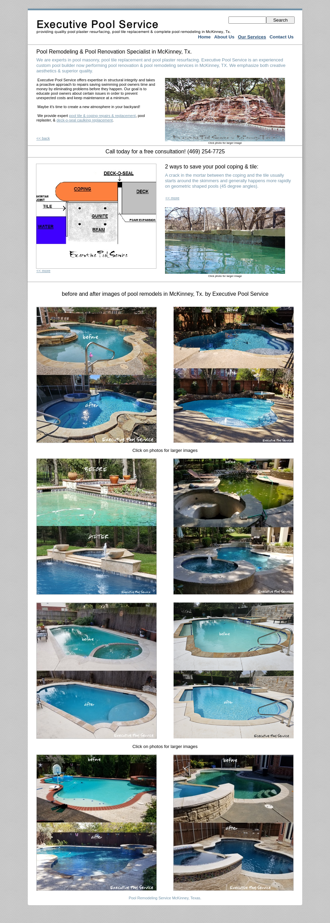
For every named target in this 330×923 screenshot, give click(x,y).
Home (204, 36)
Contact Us (282, 36)
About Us (224, 36)
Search (280, 20)
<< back (43, 138)
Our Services (252, 36)
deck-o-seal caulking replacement (85, 120)
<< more (43, 271)
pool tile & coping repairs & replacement (102, 116)
